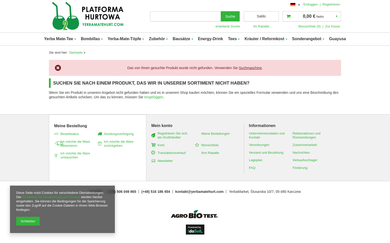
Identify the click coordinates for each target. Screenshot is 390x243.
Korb (161, 145)
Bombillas (90, 39)
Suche (230, 16)
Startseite (76, 52)
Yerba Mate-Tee (58, 39)
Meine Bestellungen (215, 133)
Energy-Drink (210, 39)
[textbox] (185, 16)
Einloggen (311, 4)
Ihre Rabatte (210, 153)
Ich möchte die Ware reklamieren (75, 143)
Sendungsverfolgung (119, 134)
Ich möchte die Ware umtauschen (75, 155)
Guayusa (337, 39)
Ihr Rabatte (261, 26)
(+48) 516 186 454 (155, 192)
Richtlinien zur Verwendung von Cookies (51, 197)
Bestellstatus (69, 134)
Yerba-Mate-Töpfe (124, 39)
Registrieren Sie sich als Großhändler (172, 135)
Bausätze (181, 39)
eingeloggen (153, 97)
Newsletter (165, 161)
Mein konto (161, 125)
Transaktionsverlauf (172, 153)
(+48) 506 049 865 (121, 192)
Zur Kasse (332, 26)
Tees (232, 39)
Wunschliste (210, 145)
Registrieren (331, 4)
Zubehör (157, 39)
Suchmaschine (250, 68)
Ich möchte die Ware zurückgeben (119, 143)
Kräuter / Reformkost (264, 39)
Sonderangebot (306, 39)
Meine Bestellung (70, 126)
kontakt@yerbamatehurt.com (199, 192)
